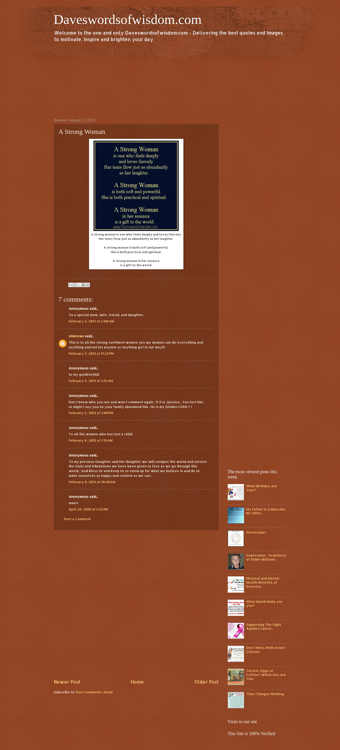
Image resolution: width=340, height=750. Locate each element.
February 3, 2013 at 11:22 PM (91, 353)
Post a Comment (77, 519)
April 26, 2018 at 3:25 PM (88, 509)
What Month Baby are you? (264, 603)
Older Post (206, 682)
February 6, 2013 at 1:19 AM (91, 440)
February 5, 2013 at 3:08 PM (91, 413)
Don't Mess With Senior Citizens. (265, 649)
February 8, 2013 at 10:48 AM (92, 482)
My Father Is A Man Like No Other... (265, 511)
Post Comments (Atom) (94, 692)
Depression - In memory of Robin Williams (266, 557)
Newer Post (67, 682)
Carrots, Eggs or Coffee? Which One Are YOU (266, 674)
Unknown (76, 336)
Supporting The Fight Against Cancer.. (263, 626)
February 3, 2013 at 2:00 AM (91, 321)
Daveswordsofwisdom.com (128, 19)
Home (137, 682)
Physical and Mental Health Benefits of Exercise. (262, 582)
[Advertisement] (170, 80)
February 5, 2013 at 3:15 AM (91, 381)
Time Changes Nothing (265, 694)
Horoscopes (256, 532)
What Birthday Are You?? (261, 488)
